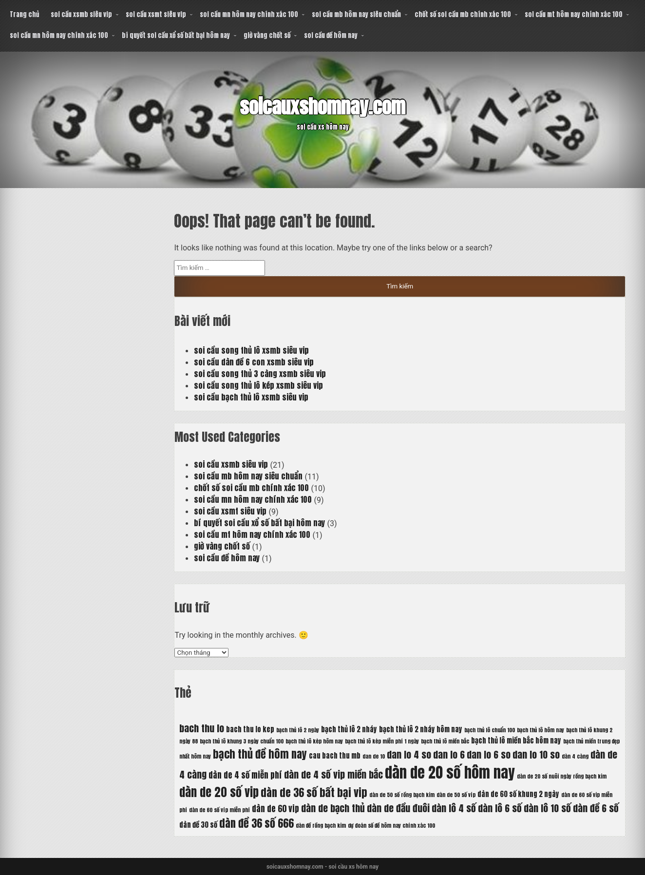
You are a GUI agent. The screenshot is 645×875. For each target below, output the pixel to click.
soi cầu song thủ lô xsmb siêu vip (251, 350)
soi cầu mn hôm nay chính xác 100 (249, 14)
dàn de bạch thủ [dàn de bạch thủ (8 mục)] (333, 808)
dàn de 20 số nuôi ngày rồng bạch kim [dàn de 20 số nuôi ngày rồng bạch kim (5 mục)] (562, 776)
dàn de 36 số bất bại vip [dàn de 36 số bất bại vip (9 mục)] (314, 792)
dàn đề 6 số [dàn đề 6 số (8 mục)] (596, 808)
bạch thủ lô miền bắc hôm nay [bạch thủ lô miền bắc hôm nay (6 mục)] (516, 740)
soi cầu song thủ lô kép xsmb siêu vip (258, 385)
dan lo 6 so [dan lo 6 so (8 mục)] (489, 754)
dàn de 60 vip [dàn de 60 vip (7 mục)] (275, 808)
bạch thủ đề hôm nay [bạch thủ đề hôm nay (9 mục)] (260, 754)
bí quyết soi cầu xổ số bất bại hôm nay (176, 35)
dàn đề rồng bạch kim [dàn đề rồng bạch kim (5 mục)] (321, 825)
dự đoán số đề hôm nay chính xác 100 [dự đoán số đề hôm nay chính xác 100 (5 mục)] (391, 825)
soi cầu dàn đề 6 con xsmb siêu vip (254, 362)
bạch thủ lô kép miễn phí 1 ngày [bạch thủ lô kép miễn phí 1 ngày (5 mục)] (382, 741)
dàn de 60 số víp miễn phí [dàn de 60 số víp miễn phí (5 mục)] (219, 810)
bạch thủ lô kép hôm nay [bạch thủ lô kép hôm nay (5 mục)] (314, 741)
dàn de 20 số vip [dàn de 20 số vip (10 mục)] (219, 792)
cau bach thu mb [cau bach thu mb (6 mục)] (334, 755)
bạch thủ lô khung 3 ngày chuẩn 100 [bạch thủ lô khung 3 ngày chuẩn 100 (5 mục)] (242, 741)
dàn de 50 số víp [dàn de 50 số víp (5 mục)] (455, 795)
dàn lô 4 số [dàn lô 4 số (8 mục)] (454, 808)
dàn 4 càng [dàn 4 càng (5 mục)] (575, 756)
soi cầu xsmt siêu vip (156, 14)
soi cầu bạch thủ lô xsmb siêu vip (251, 397)
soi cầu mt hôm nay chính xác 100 (574, 14)
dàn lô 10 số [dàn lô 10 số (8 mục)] (547, 808)
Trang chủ (24, 14)
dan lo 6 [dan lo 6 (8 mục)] (449, 754)
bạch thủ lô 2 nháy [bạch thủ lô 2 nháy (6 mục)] (349, 729)
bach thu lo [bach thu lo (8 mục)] (201, 728)
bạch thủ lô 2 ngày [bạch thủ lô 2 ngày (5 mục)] (297, 730)
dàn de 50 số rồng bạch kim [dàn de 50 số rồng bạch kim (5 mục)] (402, 795)
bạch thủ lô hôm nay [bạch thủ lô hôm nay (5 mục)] (540, 730)
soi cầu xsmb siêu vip (81, 14)
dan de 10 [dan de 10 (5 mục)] (373, 756)
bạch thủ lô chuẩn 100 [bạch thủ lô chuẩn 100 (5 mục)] (489, 730)
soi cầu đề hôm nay (331, 35)
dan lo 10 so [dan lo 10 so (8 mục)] (536, 754)
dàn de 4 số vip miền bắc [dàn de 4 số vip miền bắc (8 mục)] (333, 774)
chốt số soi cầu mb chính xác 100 (463, 14)
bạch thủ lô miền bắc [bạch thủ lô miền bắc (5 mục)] (445, 741)
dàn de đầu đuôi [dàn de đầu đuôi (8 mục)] (398, 808)
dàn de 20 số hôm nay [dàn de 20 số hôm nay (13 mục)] (450, 772)
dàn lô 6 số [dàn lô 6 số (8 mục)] (500, 808)
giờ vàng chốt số (267, 35)
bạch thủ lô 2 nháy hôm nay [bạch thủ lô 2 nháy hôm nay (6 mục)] (420, 729)
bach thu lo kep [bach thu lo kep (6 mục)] (250, 729)
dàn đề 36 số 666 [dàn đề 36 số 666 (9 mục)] (256, 823)
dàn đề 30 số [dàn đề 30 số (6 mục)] (198, 824)
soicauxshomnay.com (322, 107)
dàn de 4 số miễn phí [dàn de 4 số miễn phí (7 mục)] (245, 775)
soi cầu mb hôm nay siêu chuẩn (356, 14)
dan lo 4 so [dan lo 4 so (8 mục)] (409, 754)
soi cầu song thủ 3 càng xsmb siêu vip (260, 374)
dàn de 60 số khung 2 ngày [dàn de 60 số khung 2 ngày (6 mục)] (518, 794)
